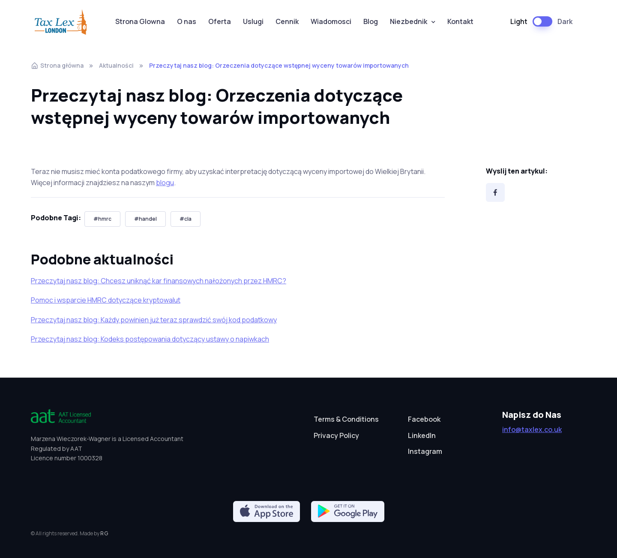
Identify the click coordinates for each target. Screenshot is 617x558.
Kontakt (460, 21)
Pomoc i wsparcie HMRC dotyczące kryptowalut (105, 300)
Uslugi (253, 21)
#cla (186, 218)
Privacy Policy (336, 435)
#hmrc (102, 218)
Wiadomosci (331, 21)
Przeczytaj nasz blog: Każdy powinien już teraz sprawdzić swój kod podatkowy (154, 319)
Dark (564, 21)
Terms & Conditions (346, 419)
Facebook (424, 419)
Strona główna (57, 65)
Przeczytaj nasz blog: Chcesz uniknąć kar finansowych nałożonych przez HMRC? (158, 280)
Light (518, 21)
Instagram (425, 451)
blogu (165, 182)
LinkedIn (422, 435)
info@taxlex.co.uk (532, 429)
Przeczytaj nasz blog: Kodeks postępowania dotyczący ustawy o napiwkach (150, 339)
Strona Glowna (140, 21)
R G (104, 533)
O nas (186, 21)
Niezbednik (408, 21)
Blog (370, 21)
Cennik (287, 21)
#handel (145, 218)
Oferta (219, 21)
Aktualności (116, 65)
